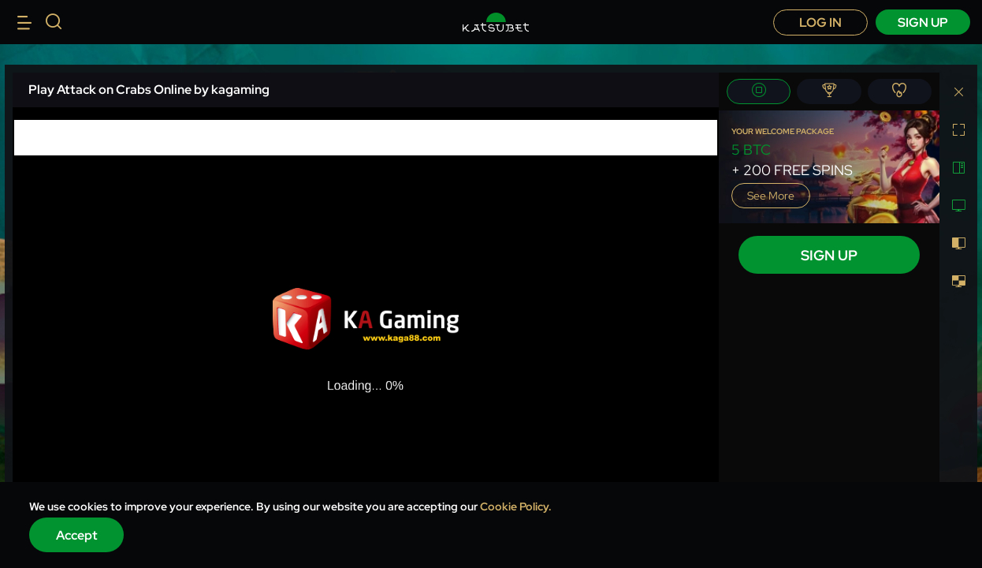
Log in (820, 22)
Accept (77, 535)
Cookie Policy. (516, 506)
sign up (923, 22)
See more (770, 196)
